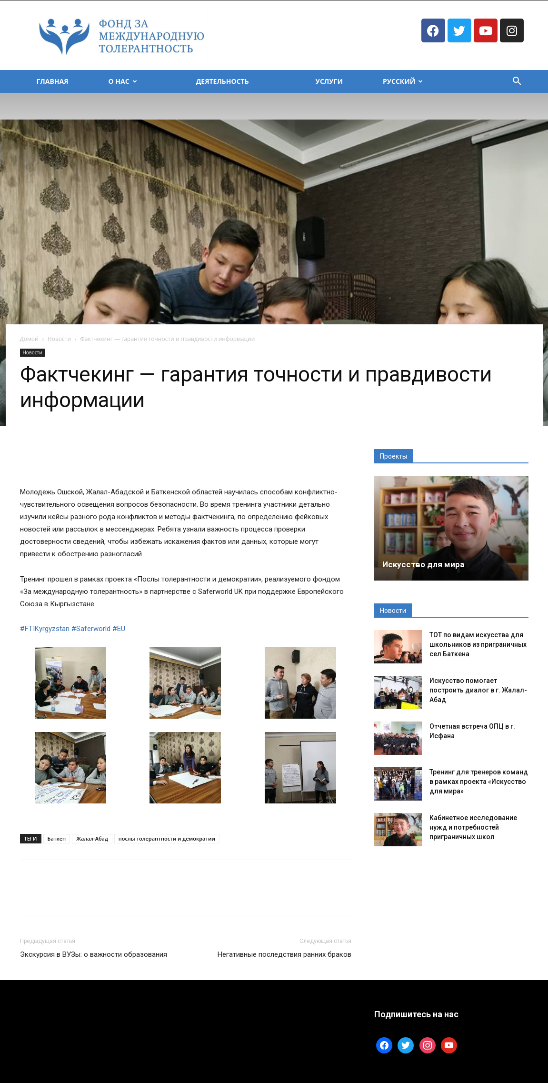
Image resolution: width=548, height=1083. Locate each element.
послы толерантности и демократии (167, 838)
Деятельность (222, 81)
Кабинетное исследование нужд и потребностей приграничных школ (473, 827)
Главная (53, 81)
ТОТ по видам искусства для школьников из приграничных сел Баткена (478, 644)
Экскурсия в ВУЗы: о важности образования (93, 954)
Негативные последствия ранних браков (284, 954)
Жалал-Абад (92, 838)
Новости (59, 339)
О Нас (123, 81)
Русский (403, 81)
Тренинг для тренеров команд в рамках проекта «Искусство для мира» (478, 781)
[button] (517, 82)
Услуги (329, 81)
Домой (29, 339)
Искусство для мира (423, 564)
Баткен (57, 838)
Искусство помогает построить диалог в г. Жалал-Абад (478, 690)
